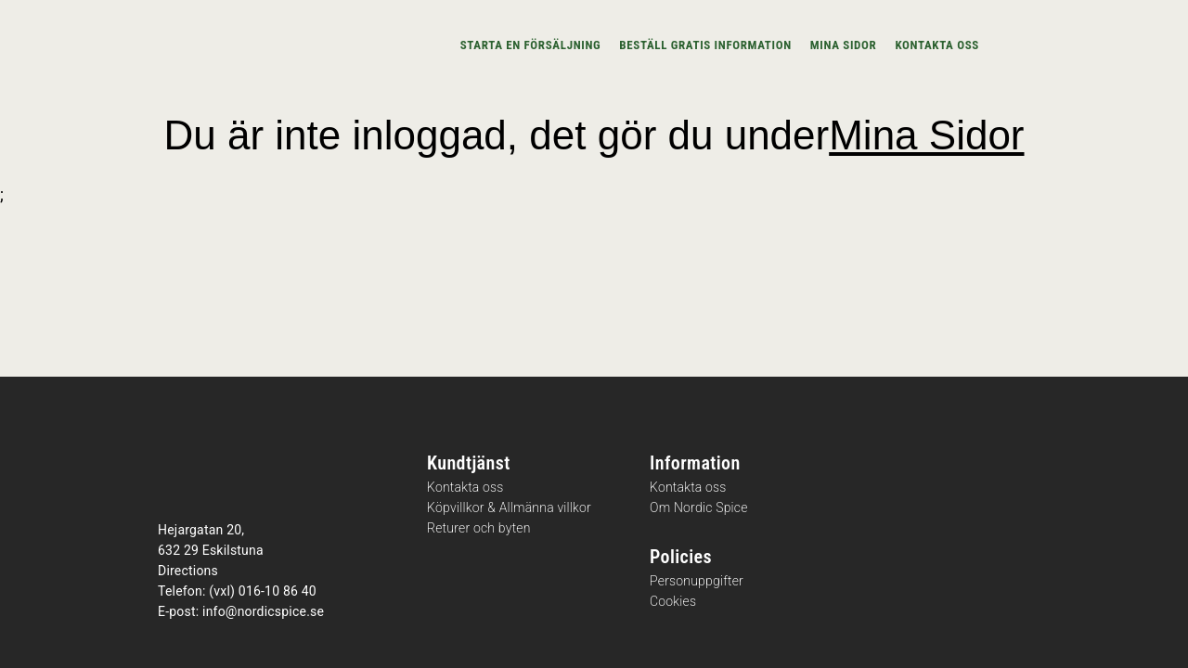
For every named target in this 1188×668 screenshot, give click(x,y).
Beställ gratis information (705, 45)
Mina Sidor (926, 135)
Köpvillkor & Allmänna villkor (509, 508)
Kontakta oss (937, 45)
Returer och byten (479, 528)
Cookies (673, 601)
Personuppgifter (696, 581)
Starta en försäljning (530, 45)
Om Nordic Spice (699, 508)
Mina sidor (843, 45)
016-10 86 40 (277, 591)
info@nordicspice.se (263, 611)
